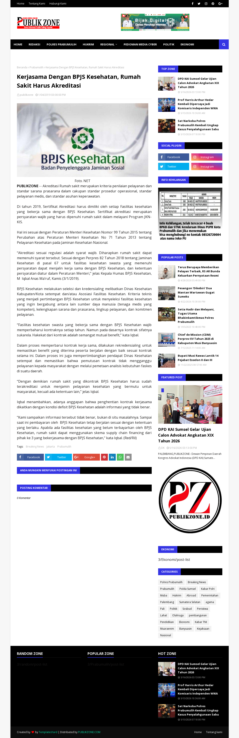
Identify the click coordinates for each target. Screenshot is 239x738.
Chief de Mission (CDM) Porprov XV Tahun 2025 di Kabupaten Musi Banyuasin (197, 339)
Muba (163, 595)
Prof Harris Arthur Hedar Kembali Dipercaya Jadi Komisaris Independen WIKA (198, 104)
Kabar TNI (201, 622)
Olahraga (178, 615)
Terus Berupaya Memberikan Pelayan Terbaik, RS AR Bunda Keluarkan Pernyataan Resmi (199, 271)
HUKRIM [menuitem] (88, 44)
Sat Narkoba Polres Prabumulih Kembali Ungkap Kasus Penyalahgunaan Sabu (198, 125)
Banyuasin (185, 628)
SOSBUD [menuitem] (43, 54)
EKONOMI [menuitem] (187, 44)
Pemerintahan (209, 595)
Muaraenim (167, 628)
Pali (162, 609)
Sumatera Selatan (189, 602)
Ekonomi (184, 622)
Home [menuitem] (18, 44)
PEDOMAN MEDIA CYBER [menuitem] (140, 44)
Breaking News (35, 446)
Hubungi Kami (57, 3)
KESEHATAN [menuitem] (22, 54)
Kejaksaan (203, 628)
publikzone (26, 95)
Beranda (22, 67)
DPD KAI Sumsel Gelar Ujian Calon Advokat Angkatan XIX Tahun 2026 (198, 83)
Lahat (163, 615)
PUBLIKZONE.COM (89, 732)
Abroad (191, 595)
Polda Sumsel (188, 589)
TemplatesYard (48, 732)
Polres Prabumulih (171, 582)
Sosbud (187, 609)
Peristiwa (202, 609)
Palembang (167, 602)
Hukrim (176, 595)
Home (20, 3)
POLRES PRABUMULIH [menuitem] (61, 44)
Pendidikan (167, 622)
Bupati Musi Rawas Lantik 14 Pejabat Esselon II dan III (198, 358)
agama (210, 602)
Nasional (165, 635)
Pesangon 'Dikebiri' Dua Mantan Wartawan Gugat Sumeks (196, 292)
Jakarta (50, 446)
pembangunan (198, 615)
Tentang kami (214, 732)
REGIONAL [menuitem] (107, 44)
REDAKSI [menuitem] (34, 44)
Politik (173, 609)
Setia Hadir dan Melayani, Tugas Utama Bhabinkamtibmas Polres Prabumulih (196, 315)
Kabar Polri (208, 589)
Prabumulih (36, 67)
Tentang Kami (37, 3)
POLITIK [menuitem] (168, 44)
